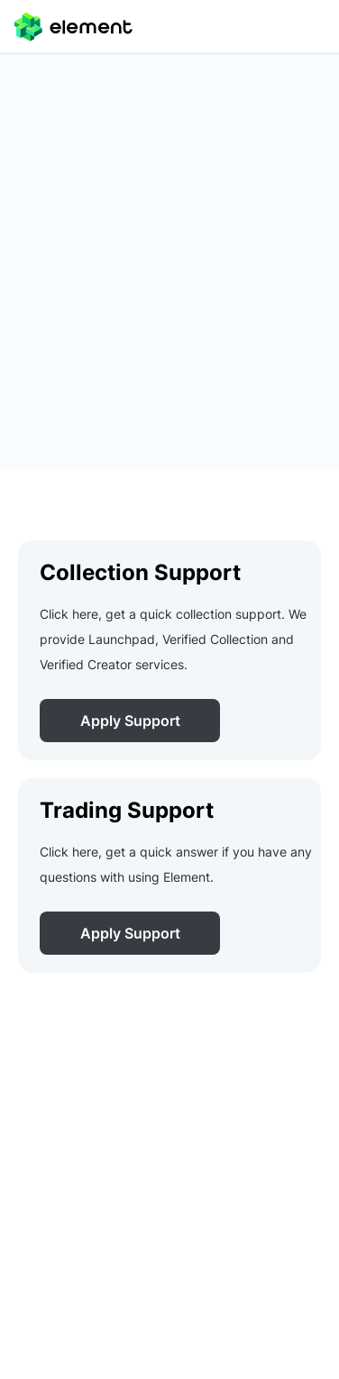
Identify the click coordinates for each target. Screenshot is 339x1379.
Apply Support (130, 721)
